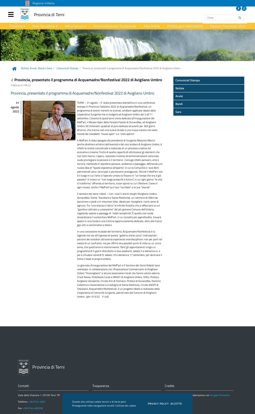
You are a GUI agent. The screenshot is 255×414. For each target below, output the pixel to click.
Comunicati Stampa (67, 68)
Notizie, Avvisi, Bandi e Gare (36, 68)
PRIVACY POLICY (158, 404)
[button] (209, 80)
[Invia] (240, 17)
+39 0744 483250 (33, 408)
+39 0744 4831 (37, 402)
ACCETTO (176, 404)
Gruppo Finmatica (220, 395)
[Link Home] (14, 68)
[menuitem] (17, 26)
